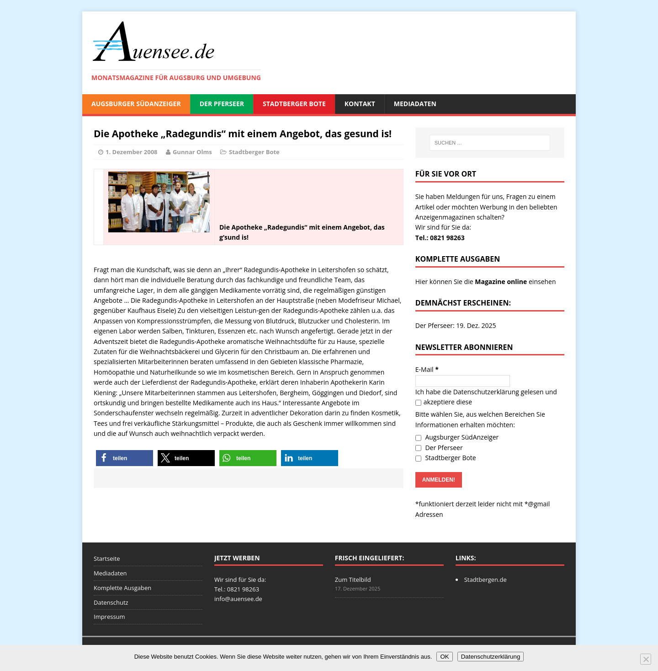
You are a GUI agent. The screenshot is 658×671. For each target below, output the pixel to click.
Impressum (109, 616)
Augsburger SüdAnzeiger (136, 103)
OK (444, 656)
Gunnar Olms (192, 152)
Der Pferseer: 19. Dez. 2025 (455, 325)
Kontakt (360, 103)
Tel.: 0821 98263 (440, 237)
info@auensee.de (238, 599)
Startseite (107, 558)
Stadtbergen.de (485, 579)
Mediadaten (415, 103)
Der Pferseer (222, 103)
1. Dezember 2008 (132, 152)
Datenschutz (111, 602)
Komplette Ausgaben (122, 588)
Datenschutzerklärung (486, 391)
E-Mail (427, 369)
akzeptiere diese (443, 401)
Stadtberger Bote (294, 103)
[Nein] (645, 659)
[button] (124, 458)
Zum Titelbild (353, 579)
